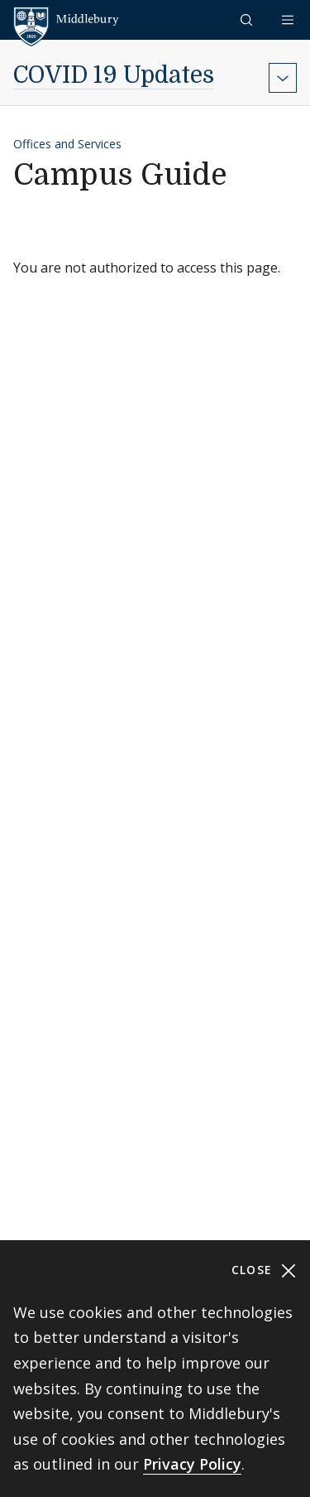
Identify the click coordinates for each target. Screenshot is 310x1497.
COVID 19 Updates (113, 75)
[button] (248, 19)
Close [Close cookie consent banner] (264, 1270)
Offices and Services (67, 144)
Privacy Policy (192, 1464)
